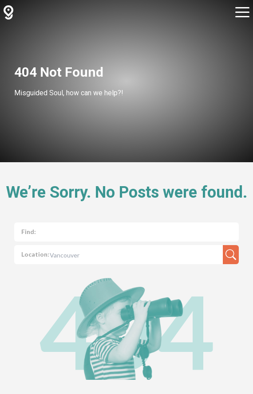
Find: (28, 231)
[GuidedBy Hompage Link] (8, 12)
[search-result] (231, 254)
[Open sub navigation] (242, 12)
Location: (35, 254)
